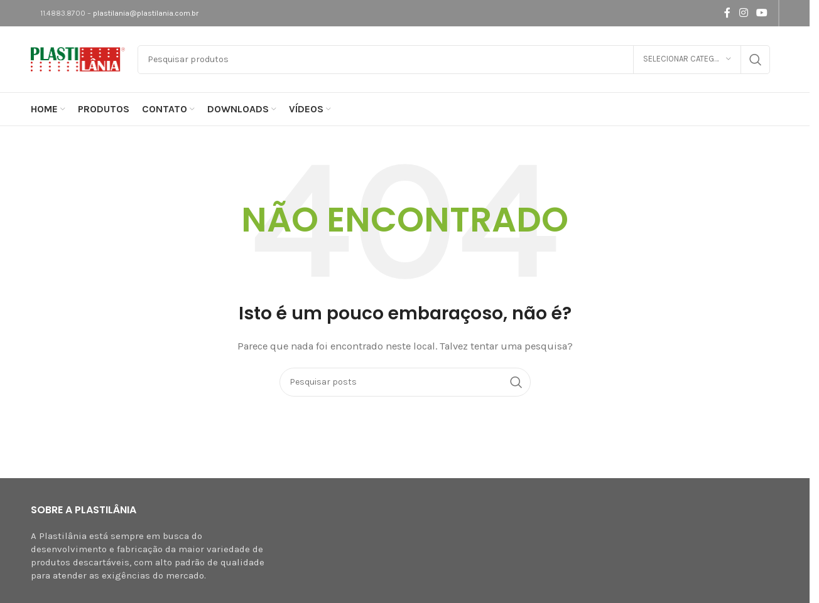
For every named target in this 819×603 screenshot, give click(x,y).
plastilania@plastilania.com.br (145, 13)
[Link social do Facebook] (727, 13)
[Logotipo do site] (78, 58)
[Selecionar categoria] (687, 59)
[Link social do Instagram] (743, 13)
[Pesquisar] (454, 59)
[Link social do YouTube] (761, 13)
